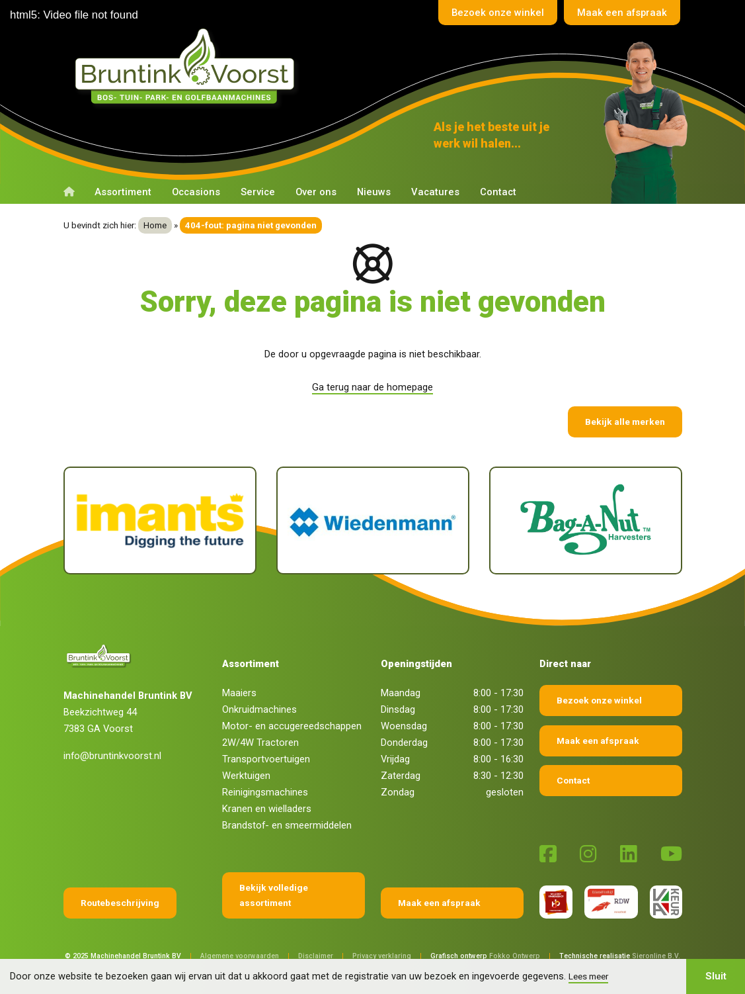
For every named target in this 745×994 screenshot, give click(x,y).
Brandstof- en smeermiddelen (287, 825)
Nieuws (374, 192)
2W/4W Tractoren (260, 742)
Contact (498, 192)
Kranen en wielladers (266, 809)
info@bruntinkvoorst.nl (112, 756)
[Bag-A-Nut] (585, 520)
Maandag (400, 693)
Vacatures (435, 192)
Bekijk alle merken (625, 421)
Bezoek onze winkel (497, 13)
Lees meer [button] (588, 976)
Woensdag (404, 726)
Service (258, 192)
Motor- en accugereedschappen (292, 726)
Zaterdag (400, 776)
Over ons (315, 192)
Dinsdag (398, 709)
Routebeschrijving (120, 902)
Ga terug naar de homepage (372, 387)
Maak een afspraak (622, 13)
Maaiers (239, 693)
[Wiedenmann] (373, 520)
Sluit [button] (715, 976)
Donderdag (404, 742)
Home (155, 225)
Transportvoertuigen (266, 759)
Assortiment (123, 192)
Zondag (397, 792)
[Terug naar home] (187, 67)
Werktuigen (246, 776)
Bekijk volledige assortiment (273, 895)
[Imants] (160, 520)
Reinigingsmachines (265, 792)
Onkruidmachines (259, 709)
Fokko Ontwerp (514, 956)
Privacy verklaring (381, 956)
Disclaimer (315, 956)
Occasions (196, 192)
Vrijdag (395, 759)
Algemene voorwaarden (239, 956)
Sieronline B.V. (656, 956)
